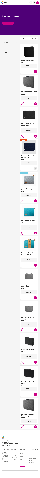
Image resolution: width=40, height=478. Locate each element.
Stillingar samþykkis (21, 472)
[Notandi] (30, 2)
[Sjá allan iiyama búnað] (8, 23)
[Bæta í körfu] (35, 71)
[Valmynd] (37, 2)
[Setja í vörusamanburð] (22, 71)
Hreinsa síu (15, 42)
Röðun (21, 36)
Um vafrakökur (14, 472)
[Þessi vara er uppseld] (35, 168)
